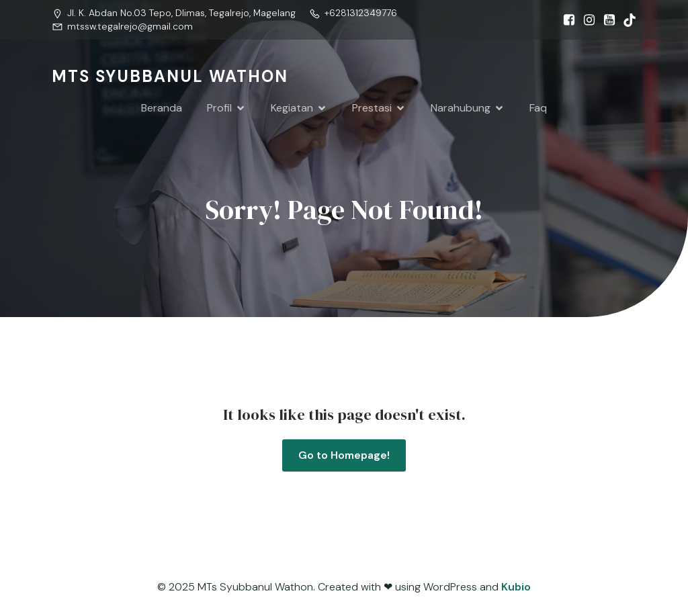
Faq (538, 108)
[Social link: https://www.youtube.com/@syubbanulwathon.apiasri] (606, 20)
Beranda (161, 108)
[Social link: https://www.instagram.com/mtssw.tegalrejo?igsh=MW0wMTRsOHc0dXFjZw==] (586, 20)
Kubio (516, 587)
